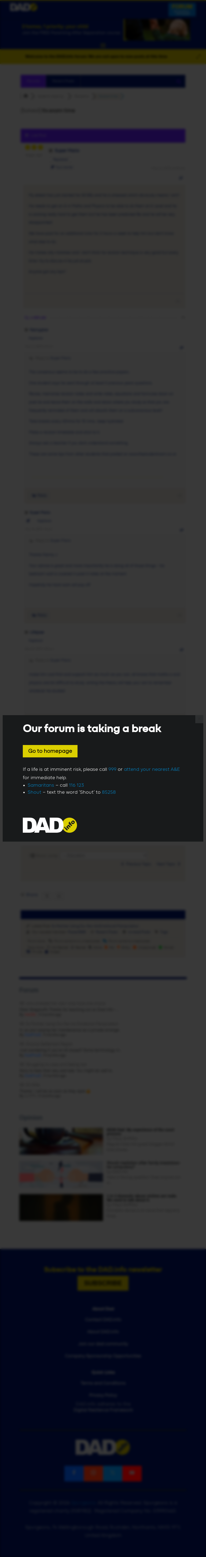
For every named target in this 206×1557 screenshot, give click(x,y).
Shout (34, 792)
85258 (109, 792)
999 (112, 769)
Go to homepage (50, 751)
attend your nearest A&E (152, 769)
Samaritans (41, 785)
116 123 (76, 785)
